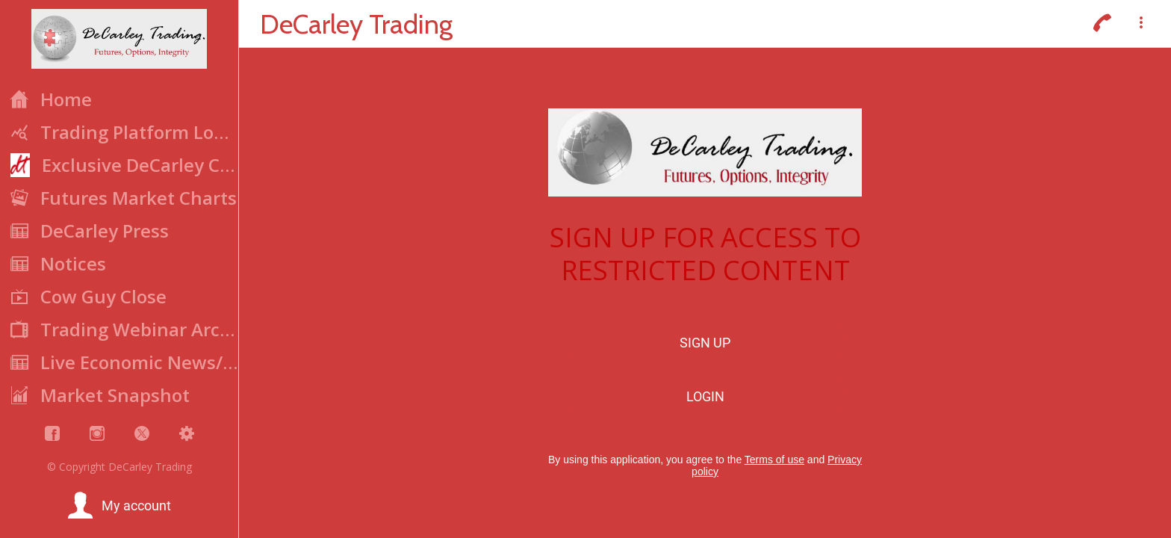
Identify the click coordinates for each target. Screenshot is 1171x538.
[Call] (1102, 24)
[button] (119, 506)
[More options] (1141, 24)
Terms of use (774, 460)
